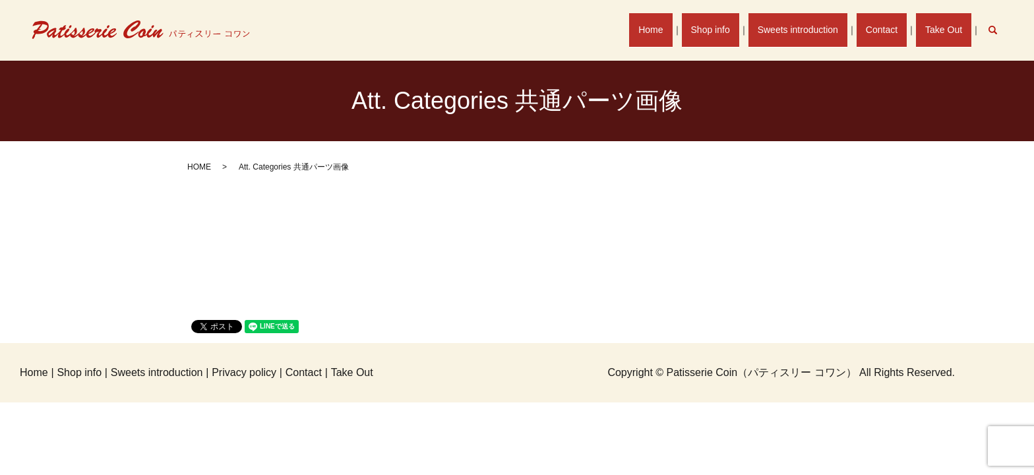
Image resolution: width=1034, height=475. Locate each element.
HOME (199, 167)
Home (675, 29)
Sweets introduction (812, 29)
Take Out (946, 29)
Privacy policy (244, 372)
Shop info (729, 29)
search (999, 29)
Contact (889, 29)
